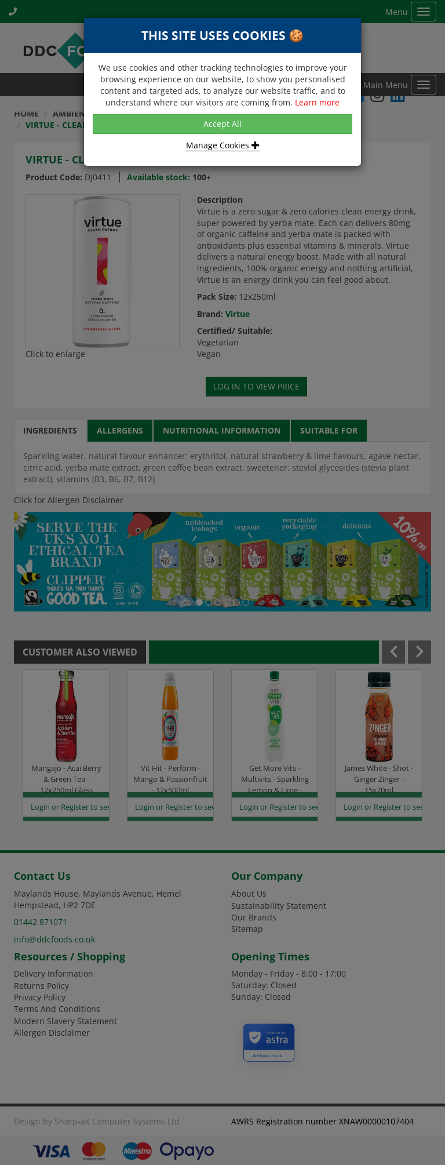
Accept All (222, 123)
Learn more (317, 102)
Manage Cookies (223, 145)
